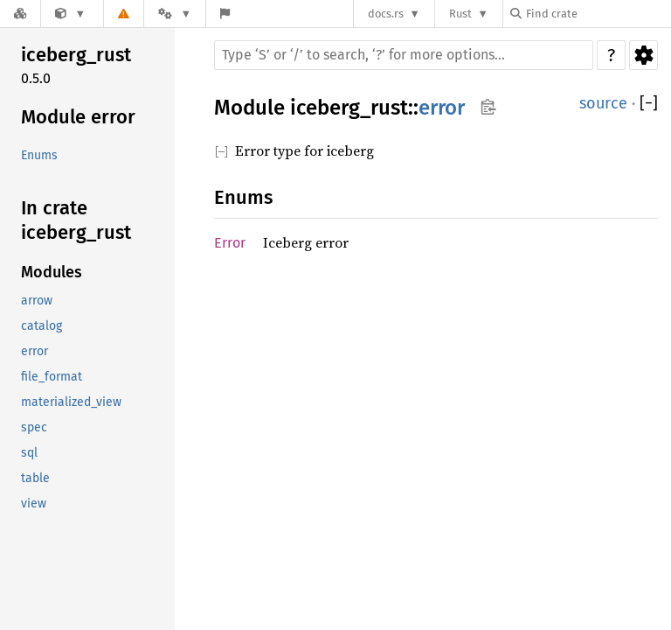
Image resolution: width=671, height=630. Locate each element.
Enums (39, 155)
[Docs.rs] (20, 13)
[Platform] (174, 13)
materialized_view (71, 402)
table (35, 478)
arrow (36, 300)
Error (230, 242)
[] (649, 103)
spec (34, 427)
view (33, 503)
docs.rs (386, 13)
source (603, 103)
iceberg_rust (76, 54)
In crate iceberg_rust (76, 220)
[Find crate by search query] (597, 13)
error (34, 351)
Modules (51, 272)
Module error (78, 117)
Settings (643, 55)
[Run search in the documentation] (403, 55)
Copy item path (488, 107)
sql (29, 452)
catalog (41, 325)
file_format (51, 376)
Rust (460, 13)
